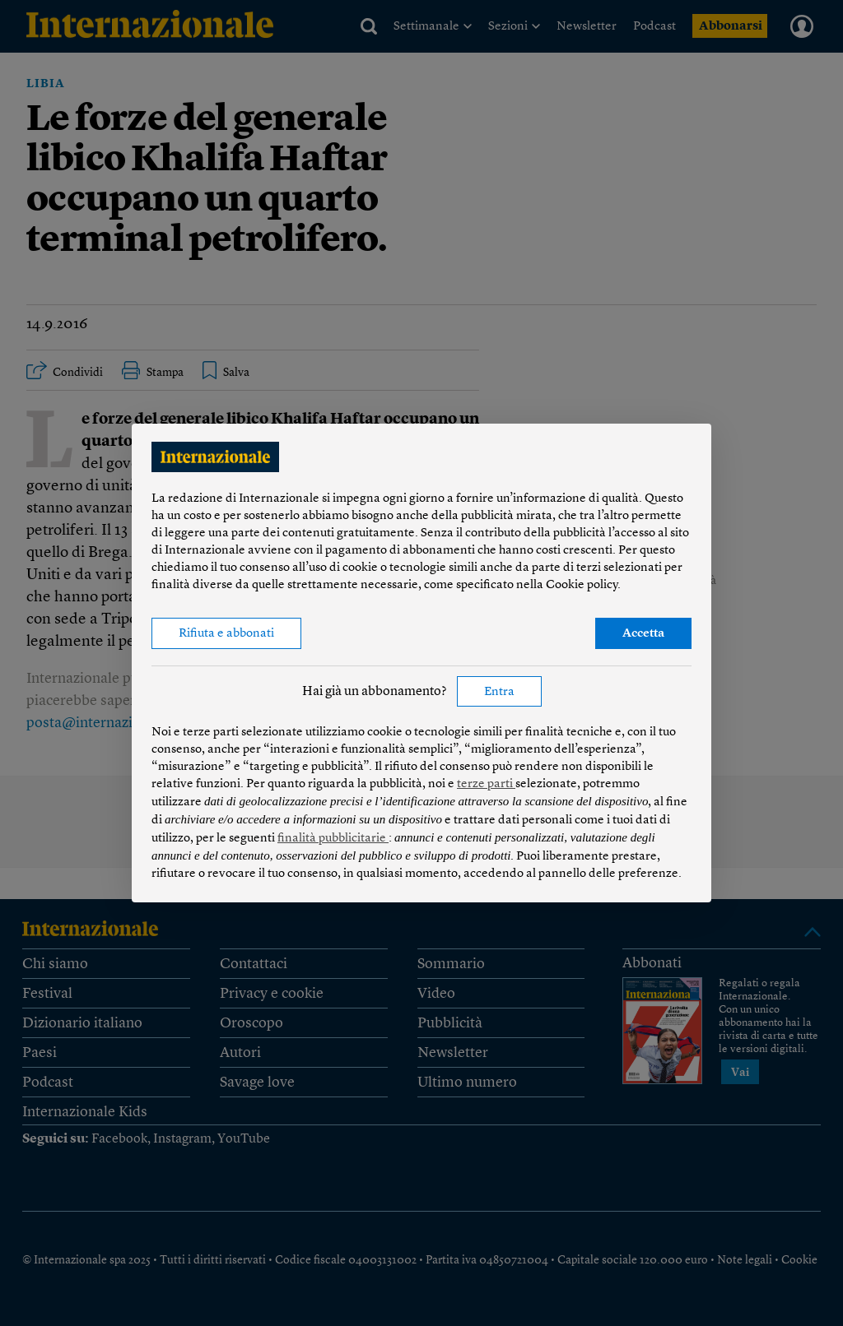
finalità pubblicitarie (333, 838)
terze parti (486, 784)
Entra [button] (499, 692)
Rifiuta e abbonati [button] (226, 634)
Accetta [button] (643, 634)
